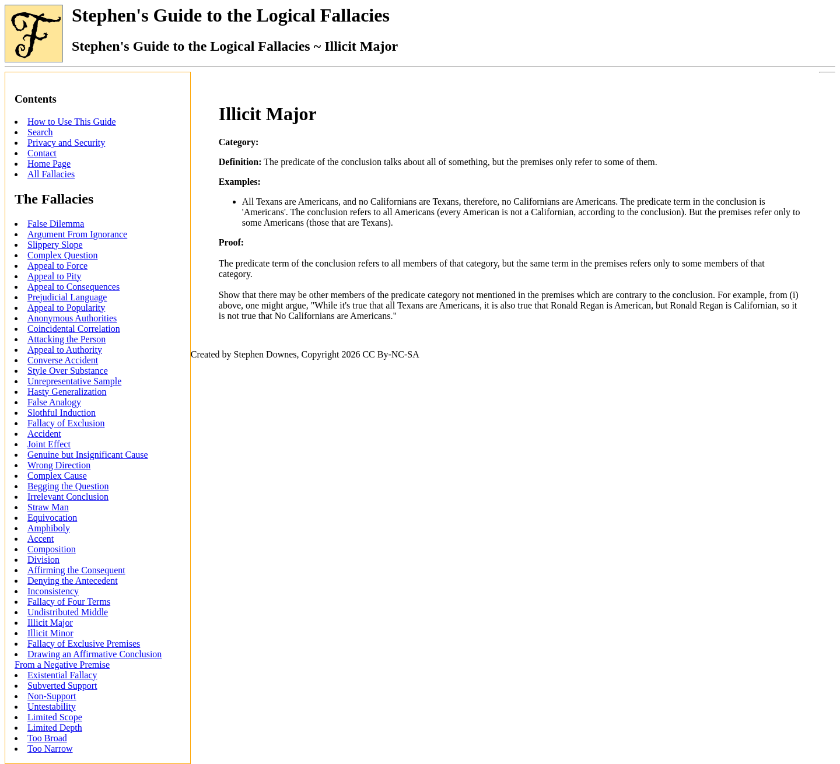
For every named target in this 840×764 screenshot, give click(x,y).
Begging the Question (68, 486)
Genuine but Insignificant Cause (87, 455)
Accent (40, 539)
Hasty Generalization (67, 392)
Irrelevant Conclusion (67, 497)
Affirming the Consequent (76, 570)
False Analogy (54, 402)
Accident (44, 434)
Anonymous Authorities (72, 318)
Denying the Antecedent (72, 581)
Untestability (51, 707)
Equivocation (52, 518)
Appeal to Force (57, 266)
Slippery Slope (55, 245)
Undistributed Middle (67, 612)
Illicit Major (50, 623)
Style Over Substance (67, 371)
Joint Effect (49, 444)
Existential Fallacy (62, 675)
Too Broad (47, 738)
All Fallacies (51, 174)
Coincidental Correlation (73, 329)
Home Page (49, 164)
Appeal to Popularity (66, 308)
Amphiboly (48, 528)
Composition (51, 549)
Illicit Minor (50, 633)
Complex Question (62, 255)
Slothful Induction (61, 413)
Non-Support (51, 696)
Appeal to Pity (54, 276)
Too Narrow (50, 749)
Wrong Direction (58, 465)
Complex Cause (57, 476)
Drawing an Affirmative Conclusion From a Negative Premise (88, 659)
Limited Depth (54, 728)
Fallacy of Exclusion (65, 423)
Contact (42, 153)
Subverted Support (62, 686)
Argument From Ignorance (77, 234)
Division (43, 560)
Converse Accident (62, 360)
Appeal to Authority (64, 350)
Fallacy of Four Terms (68, 602)
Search (40, 132)
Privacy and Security (66, 143)
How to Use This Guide (71, 122)
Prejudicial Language (67, 297)
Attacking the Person (66, 339)
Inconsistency (53, 591)
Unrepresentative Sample (74, 381)
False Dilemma (55, 224)
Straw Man (48, 507)
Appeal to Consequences (73, 287)
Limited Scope (54, 717)
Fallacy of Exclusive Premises (83, 644)
